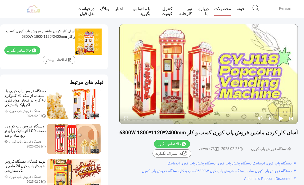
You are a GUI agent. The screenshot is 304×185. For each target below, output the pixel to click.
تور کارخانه (185, 11)
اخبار (119, 9)
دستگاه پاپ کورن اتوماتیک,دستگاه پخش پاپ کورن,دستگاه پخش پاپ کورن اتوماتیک (229, 163)
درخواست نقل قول (85, 11)
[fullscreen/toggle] (126, 118)
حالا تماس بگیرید (171, 144)
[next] (270, 118)
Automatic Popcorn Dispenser (268, 179)
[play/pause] (281, 118)
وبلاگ (104, 9)
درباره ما (203, 11)
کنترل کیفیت (167, 11)
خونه (241, 9)
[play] (208, 74)
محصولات (222, 9)
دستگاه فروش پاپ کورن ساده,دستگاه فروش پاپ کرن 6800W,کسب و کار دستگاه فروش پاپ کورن (217, 171)
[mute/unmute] (260, 118)
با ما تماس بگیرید (141, 11)
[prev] (291, 118)
